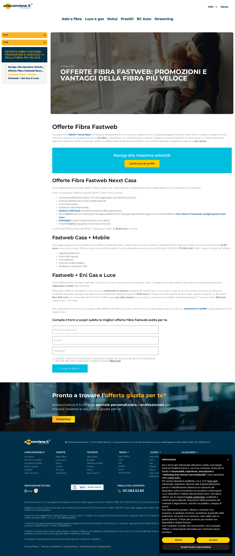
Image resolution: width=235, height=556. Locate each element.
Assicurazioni (93, 473)
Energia (90, 460)
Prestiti (127, 19)
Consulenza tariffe (33, 463)
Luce (120, 459)
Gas (120, 463)
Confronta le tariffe (142, 163)
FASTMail (64, 220)
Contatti (28, 469)
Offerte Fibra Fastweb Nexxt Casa (26, 70)
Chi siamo (29, 456)
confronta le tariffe (195, 308)
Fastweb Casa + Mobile (22, 74)
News (224, 6)
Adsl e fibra (72, 19)
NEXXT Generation (80, 134)
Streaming (164, 19)
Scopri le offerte (70, 368)
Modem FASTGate (69, 210)
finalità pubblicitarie (195, 497)
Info (213, 7)
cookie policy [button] (173, 477)
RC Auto (144, 19)
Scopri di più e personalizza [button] (196, 547)
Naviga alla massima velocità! (26, 67)
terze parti (212, 481)
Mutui (112, 19)
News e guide (31, 466)
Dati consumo (31, 473)
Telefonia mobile (95, 463)
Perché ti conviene (33, 460)
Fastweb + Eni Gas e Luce (23, 78)
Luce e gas (94, 19)
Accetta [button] (213, 540)
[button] (42, 54)
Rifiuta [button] (178, 540)
